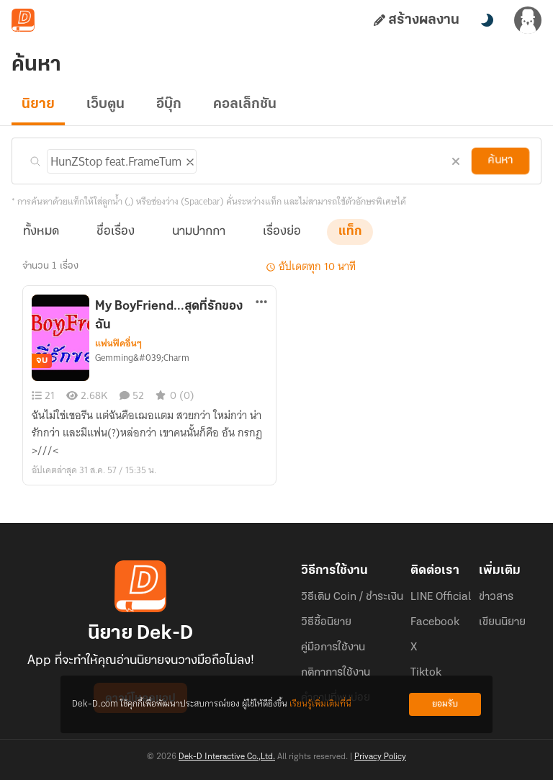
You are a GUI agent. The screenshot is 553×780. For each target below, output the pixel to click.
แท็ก (349, 231)
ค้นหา (500, 160)
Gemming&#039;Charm (142, 358)
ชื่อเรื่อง (115, 231)
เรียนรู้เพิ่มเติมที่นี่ (320, 704)
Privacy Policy (380, 757)
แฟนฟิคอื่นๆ (118, 343)
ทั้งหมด (41, 231)
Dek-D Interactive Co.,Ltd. (227, 757)
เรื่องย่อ (282, 231)
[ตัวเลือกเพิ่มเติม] (261, 303)
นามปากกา (198, 231)
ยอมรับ (445, 704)
